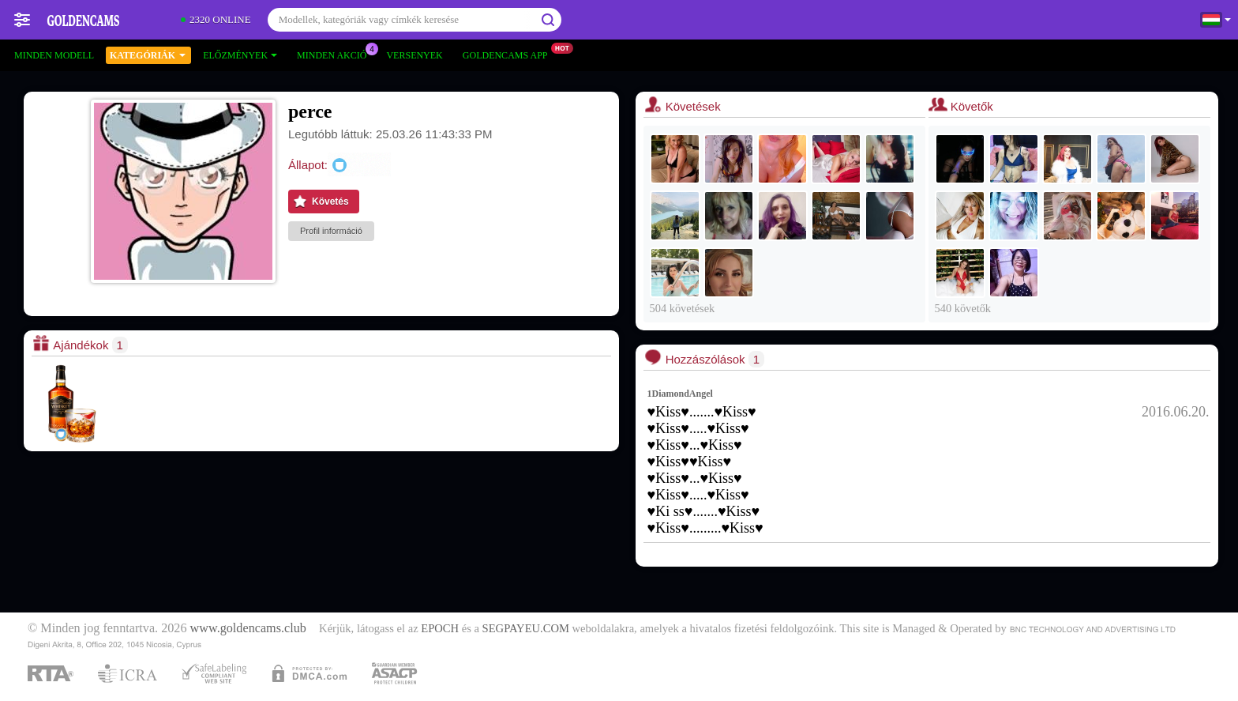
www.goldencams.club (248, 628)
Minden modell (54, 55)
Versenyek (414, 55)
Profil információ (331, 231)
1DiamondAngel (680, 393)
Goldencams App (509, 54)
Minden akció (335, 54)
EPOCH (440, 628)
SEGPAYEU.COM (525, 628)
